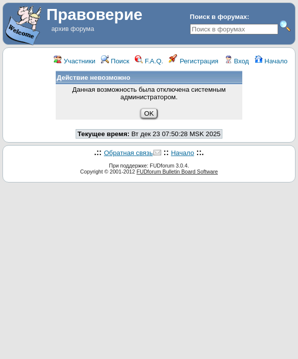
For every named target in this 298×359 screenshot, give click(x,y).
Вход (236, 61)
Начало (271, 61)
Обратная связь (128, 153)
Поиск (115, 61)
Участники (74, 61)
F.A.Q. (149, 61)
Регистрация (193, 61)
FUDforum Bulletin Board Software (176, 172)
